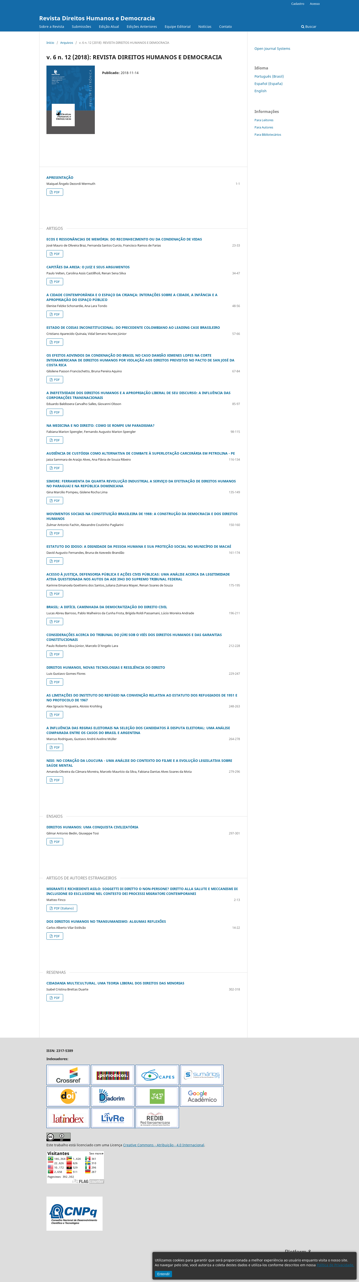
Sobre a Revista (51, 26)
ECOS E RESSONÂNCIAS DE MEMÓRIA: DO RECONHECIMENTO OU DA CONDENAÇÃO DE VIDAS (124, 239)
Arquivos (66, 42)
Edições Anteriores (142, 26)
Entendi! (163, 1274)
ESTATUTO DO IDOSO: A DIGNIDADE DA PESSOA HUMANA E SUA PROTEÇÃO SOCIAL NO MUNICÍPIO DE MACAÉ (138, 546)
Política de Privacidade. (335, 1265)
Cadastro (297, 3)
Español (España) (268, 83)
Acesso (315, 3)
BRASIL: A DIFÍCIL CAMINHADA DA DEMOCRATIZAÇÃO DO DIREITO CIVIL (106, 607)
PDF (56, 192)
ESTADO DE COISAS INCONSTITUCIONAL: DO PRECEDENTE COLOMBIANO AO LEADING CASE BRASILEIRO (133, 327)
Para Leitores (263, 120)
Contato (225, 26)
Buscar (308, 26)
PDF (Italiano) (63, 908)
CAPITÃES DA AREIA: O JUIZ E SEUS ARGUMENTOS (88, 267)
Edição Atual (109, 26)
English (260, 91)
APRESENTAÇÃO (59, 177)
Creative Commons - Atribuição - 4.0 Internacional (163, 1145)
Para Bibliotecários (267, 134)
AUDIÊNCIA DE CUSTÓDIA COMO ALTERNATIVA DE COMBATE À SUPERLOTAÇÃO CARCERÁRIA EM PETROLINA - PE (140, 453)
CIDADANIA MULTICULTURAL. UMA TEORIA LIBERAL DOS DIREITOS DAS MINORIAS (115, 983)
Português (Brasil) (269, 76)
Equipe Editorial (178, 26)
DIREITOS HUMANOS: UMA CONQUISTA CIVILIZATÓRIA (92, 827)
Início (50, 42)
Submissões (81, 26)
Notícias (204, 26)
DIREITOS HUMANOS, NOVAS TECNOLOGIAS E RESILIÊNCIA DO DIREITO (105, 667)
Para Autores (263, 127)
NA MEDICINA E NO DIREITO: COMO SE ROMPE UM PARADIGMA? (100, 425)
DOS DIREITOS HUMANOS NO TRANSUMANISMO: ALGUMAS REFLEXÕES (106, 921)
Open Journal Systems (272, 48)
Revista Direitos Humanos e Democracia (97, 18)
